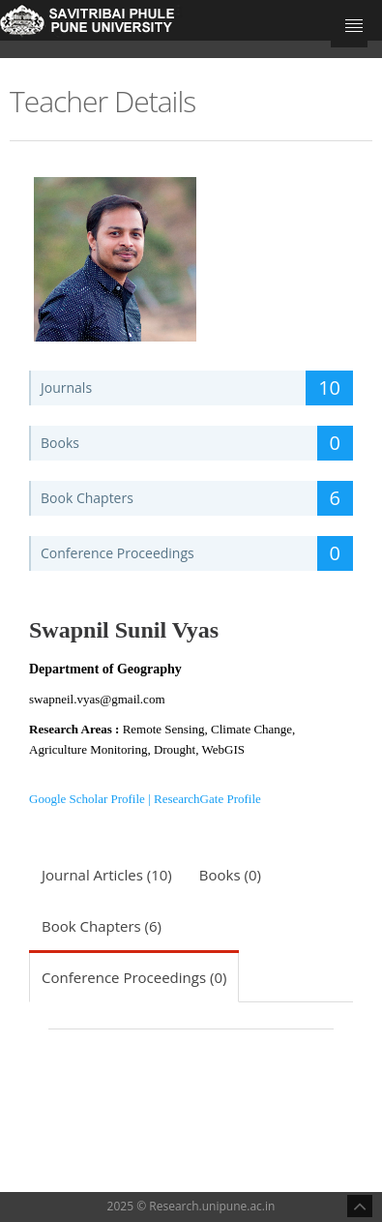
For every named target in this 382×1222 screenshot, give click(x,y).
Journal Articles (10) (107, 874)
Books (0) (230, 874)
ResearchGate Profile (207, 798)
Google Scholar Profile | (91, 798)
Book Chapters (197, 498)
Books (197, 443)
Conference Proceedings (197, 553)
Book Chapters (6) (102, 926)
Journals (197, 388)
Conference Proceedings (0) (134, 977)
